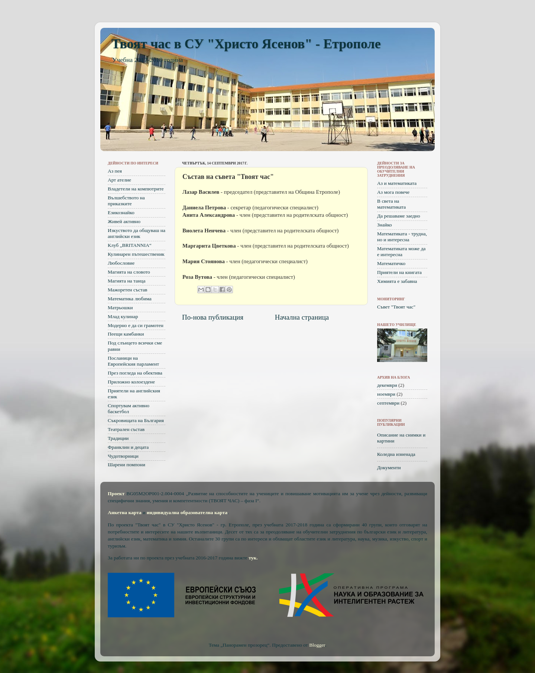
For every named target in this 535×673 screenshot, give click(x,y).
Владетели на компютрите (135, 189)
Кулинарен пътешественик (136, 254)
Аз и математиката (396, 183)
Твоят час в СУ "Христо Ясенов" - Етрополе (246, 43)
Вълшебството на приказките (126, 200)
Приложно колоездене (131, 382)
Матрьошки (120, 307)
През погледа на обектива (135, 373)
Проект (116, 493)
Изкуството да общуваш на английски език (136, 233)
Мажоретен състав (127, 290)
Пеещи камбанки (126, 334)
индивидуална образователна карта (187, 512)
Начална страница (302, 317)
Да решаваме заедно (398, 216)
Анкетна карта (125, 512)
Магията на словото (129, 272)
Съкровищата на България (136, 420)
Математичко (391, 263)
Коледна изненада (396, 454)
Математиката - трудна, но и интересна (402, 236)
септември (388, 403)
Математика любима (130, 298)
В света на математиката (391, 204)
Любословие (121, 263)
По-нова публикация (212, 317)
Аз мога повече (393, 192)
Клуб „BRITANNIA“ (130, 245)
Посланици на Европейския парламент (133, 361)
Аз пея (115, 171)
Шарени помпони (126, 464)
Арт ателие (119, 180)
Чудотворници (123, 456)
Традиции (118, 438)
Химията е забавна (397, 281)
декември (387, 385)
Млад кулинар (123, 316)
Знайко (384, 225)
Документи (389, 467)
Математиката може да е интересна (401, 251)
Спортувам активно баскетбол (128, 408)
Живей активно (124, 221)
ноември (386, 394)
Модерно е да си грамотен (135, 325)
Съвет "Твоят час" (396, 307)
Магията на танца (127, 281)
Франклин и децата (128, 447)
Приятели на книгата (399, 272)
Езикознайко (121, 212)
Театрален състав (126, 429)
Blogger (317, 645)
